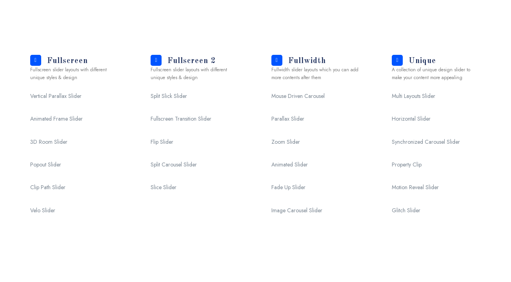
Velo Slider (42, 210)
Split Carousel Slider (174, 164)
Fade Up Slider (288, 187)
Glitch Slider (406, 210)
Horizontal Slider (411, 119)
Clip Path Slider (47, 187)
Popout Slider (45, 164)
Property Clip (407, 164)
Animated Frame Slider (56, 119)
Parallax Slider (287, 119)
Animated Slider (289, 164)
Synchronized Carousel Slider (426, 142)
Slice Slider (163, 187)
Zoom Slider (285, 142)
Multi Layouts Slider (413, 96)
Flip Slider (162, 142)
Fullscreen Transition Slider (181, 119)
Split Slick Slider (169, 96)
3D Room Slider (48, 142)
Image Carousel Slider (296, 210)
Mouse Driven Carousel (298, 96)
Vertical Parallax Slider (56, 96)
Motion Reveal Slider (415, 187)
